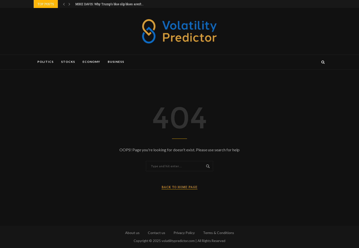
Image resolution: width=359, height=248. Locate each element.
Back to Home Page (179, 187)
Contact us (156, 233)
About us (132, 233)
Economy (91, 62)
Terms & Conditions (218, 233)
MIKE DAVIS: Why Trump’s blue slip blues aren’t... (109, 4)
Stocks (68, 62)
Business (116, 62)
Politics (45, 62)
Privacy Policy (184, 233)
